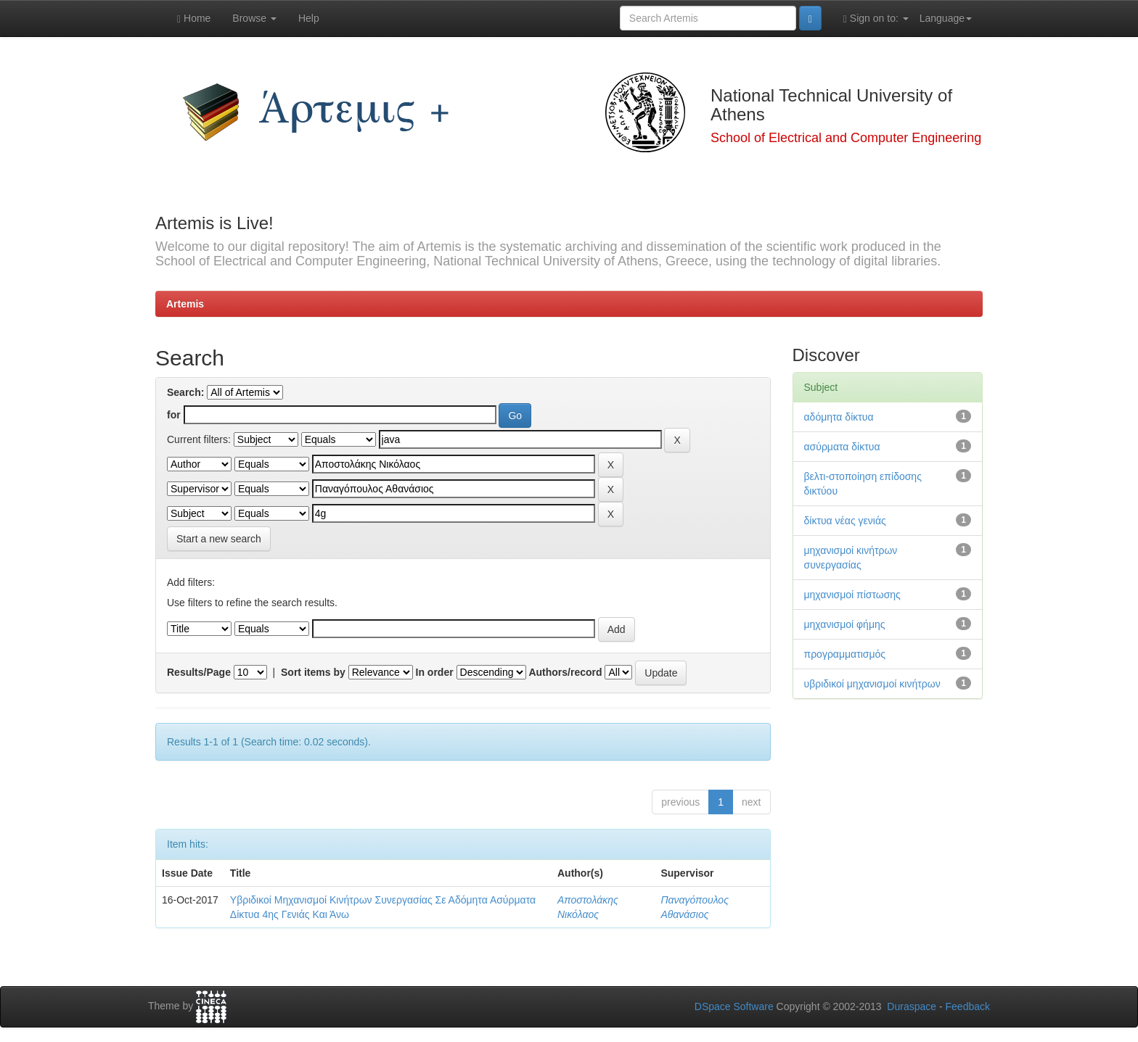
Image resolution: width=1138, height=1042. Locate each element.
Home (193, 18)
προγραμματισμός (845, 654)
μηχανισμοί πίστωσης (852, 594)
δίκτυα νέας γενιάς (845, 520)
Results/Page (199, 672)
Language (946, 18)
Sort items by (313, 672)
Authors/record (565, 672)
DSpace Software (734, 1006)
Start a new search (218, 539)
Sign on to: (876, 18)
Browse (254, 18)
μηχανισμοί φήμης (844, 624)
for (174, 415)
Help (308, 18)
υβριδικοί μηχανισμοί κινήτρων (872, 684)
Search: (185, 392)
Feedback (968, 1006)
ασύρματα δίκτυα (842, 446)
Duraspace (911, 1006)
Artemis (185, 304)
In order (435, 672)
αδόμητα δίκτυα (839, 417)
